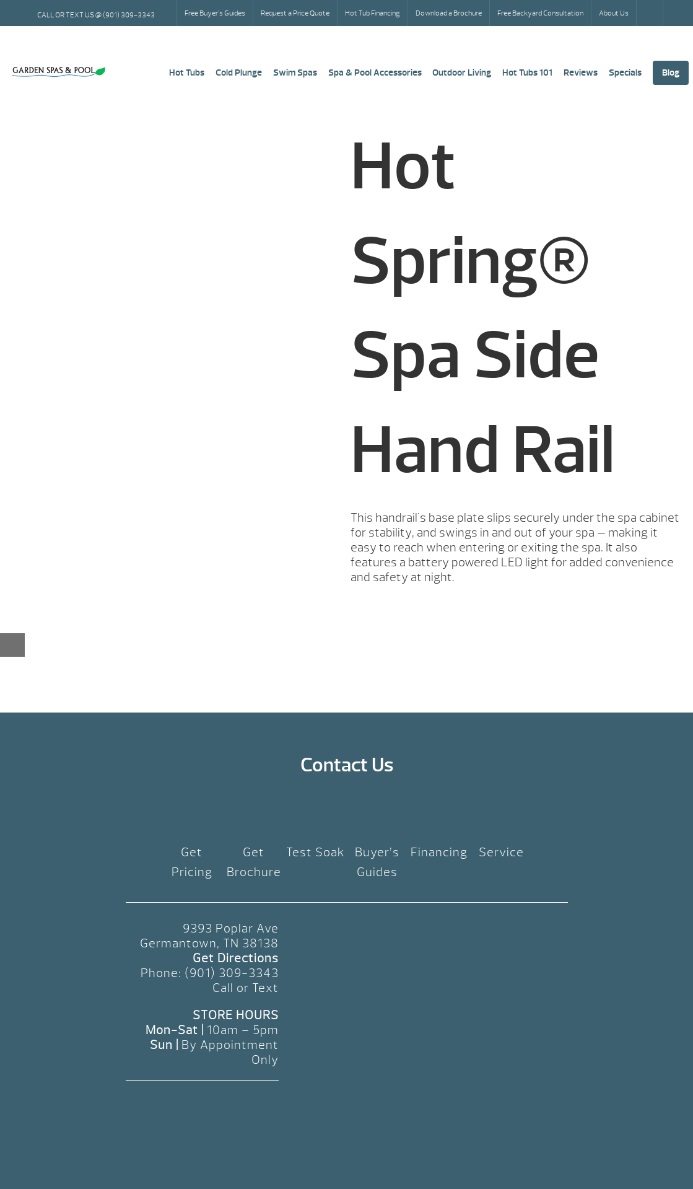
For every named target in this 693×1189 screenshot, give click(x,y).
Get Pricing (192, 862)
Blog (670, 73)
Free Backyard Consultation (540, 13)
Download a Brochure (449, 13)
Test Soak (315, 852)
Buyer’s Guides (377, 862)
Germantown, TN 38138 (209, 943)
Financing (439, 852)
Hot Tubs (186, 73)
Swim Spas (295, 73)
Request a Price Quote (295, 13)
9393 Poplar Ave (231, 928)
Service (501, 852)
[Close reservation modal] (12, 645)
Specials (625, 73)
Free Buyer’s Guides (215, 13)
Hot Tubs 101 (527, 73)
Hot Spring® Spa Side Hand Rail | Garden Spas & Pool (58, 71)
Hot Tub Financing (372, 13)
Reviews (581, 73)
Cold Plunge (239, 73)
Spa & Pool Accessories (375, 73)
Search (651, 13)
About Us (614, 13)
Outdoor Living (461, 73)
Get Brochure (254, 862)
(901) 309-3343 (232, 973)
